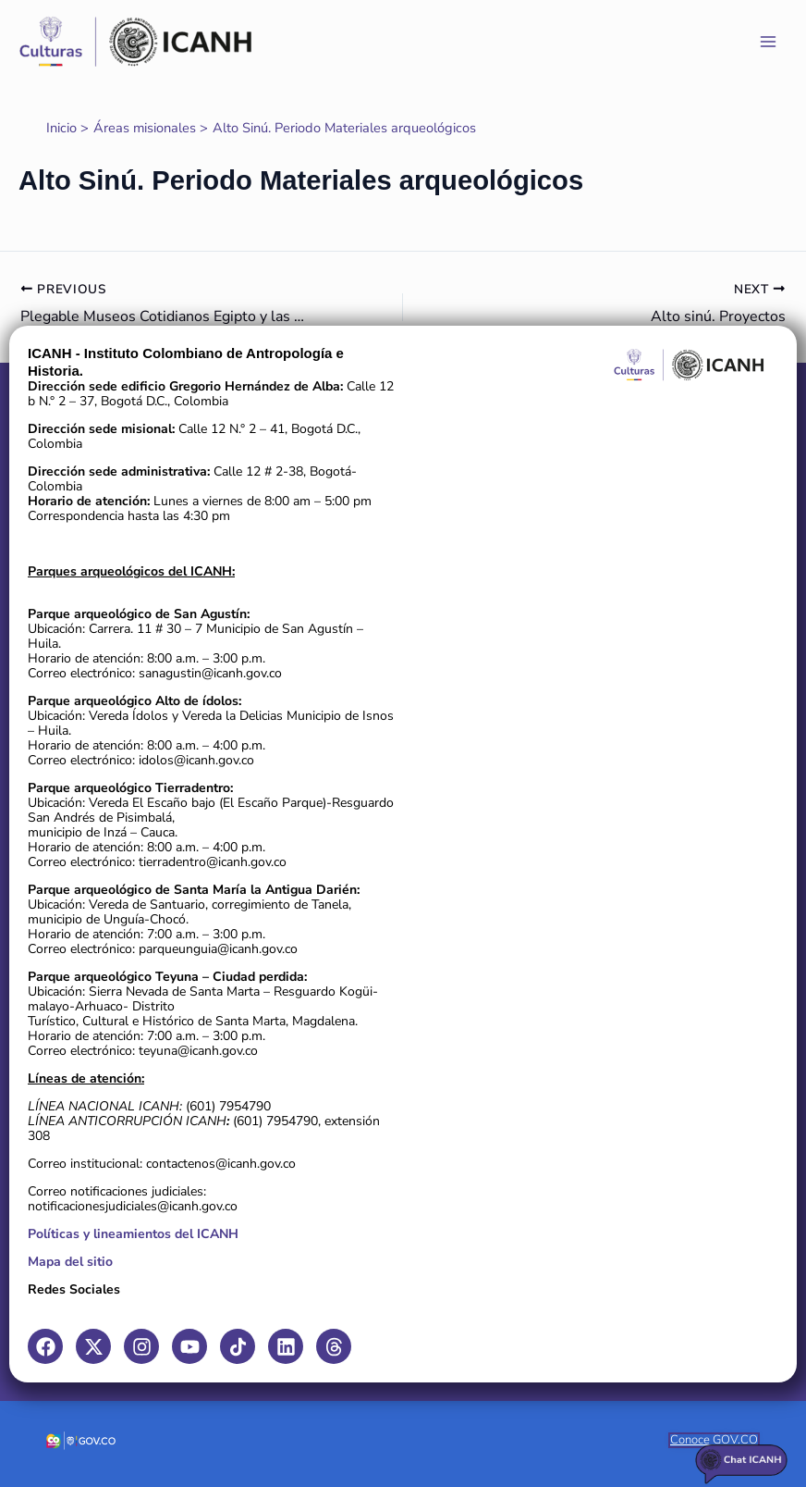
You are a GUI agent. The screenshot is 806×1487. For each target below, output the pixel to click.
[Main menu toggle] (768, 41)
